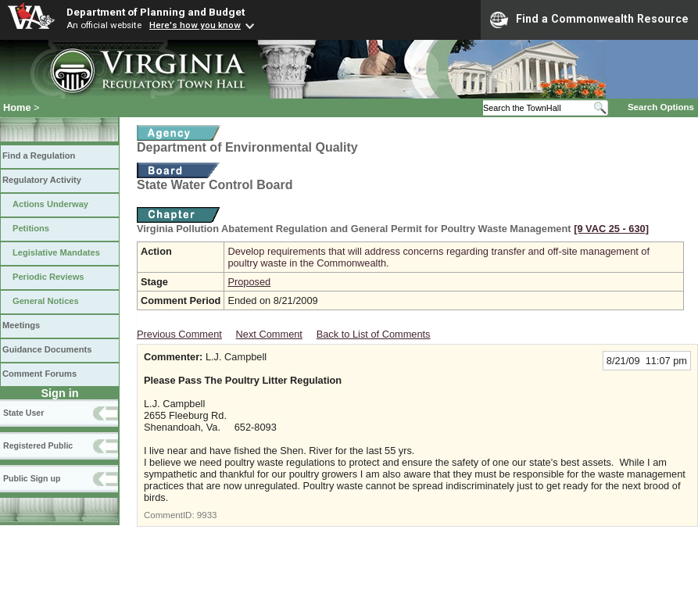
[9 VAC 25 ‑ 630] (611, 228)
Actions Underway (50, 204)
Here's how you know (195, 25)
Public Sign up (31, 478)
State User (23, 412)
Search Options (661, 107)
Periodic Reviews (48, 276)
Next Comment (269, 334)
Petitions (31, 228)
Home (17, 107)
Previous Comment (179, 334)
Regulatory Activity (41, 179)
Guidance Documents (46, 349)
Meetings (21, 325)
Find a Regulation (38, 155)
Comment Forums (39, 373)
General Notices (46, 301)
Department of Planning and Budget (155, 11)
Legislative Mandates (56, 252)
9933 (207, 515)
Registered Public (38, 445)
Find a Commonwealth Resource (589, 19)
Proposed (248, 282)
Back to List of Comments (374, 334)
